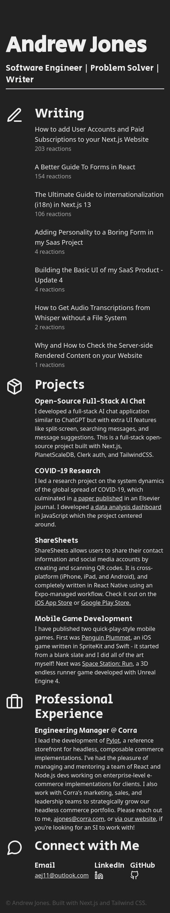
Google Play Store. (106, 603)
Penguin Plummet (106, 637)
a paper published (98, 498)
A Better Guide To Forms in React (85, 166)
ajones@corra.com (79, 819)
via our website (135, 819)
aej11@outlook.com (62, 875)
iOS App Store (53, 603)
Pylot (113, 740)
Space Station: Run (107, 664)
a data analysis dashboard (126, 507)
